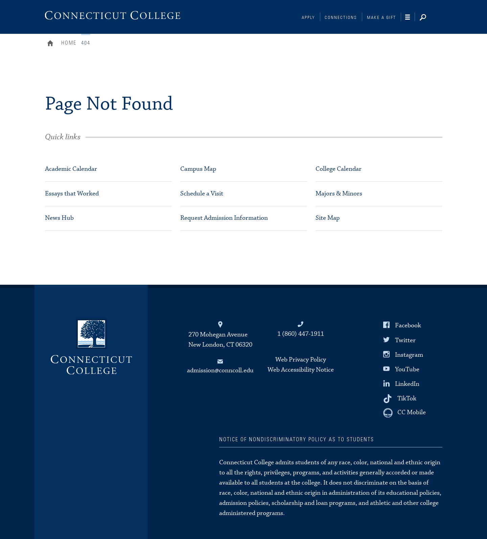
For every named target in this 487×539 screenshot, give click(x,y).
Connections (341, 18)
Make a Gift (381, 18)
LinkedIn (407, 384)
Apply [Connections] (308, 18)
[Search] (428, 17)
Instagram (409, 354)
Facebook (408, 325)
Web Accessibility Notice (301, 370)
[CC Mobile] (404, 413)
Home (52, 44)
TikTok (406, 398)
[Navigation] (410, 17)
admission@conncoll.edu (220, 370)
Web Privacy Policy (300, 359)
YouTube (407, 369)
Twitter (405, 340)
